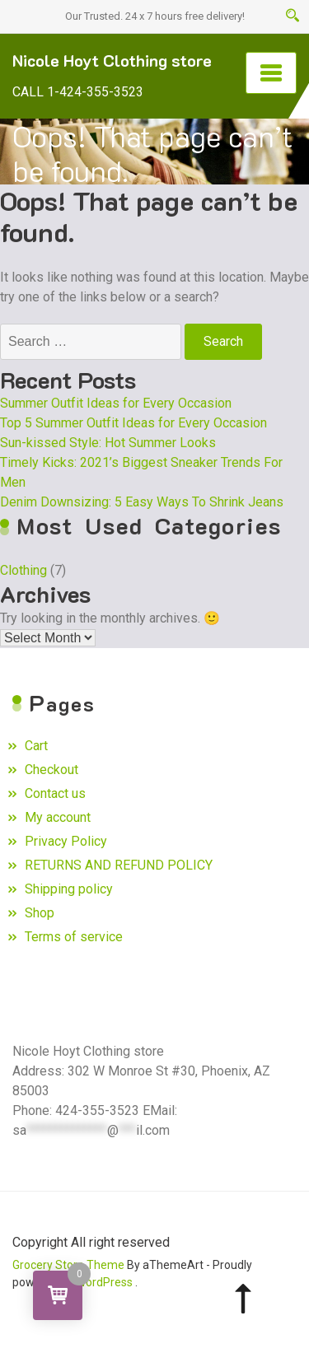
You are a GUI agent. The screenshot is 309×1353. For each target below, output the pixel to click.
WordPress (104, 1282)
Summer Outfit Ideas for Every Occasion (116, 403)
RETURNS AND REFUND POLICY (119, 865)
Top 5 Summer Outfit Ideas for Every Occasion (133, 423)
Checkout (51, 769)
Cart (36, 745)
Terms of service (74, 937)
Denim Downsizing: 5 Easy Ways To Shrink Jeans (141, 502)
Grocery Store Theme (68, 1264)
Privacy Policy (66, 841)
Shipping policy (69, 889)
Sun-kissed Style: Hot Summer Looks (108, 442)
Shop (39, 913)
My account (58, 817)
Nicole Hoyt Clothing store (112, 60)
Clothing (23, 570)
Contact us (55, 793)
